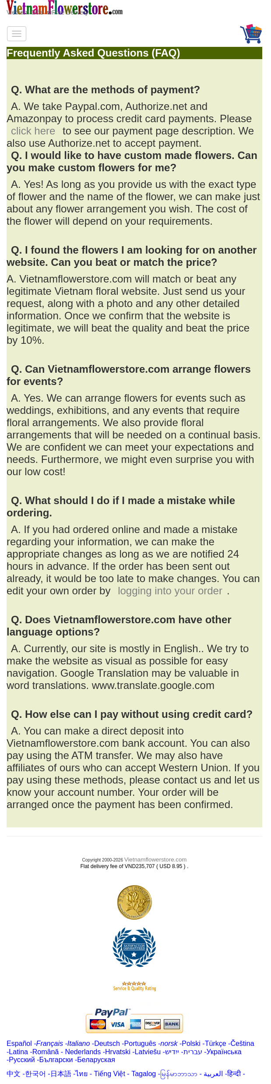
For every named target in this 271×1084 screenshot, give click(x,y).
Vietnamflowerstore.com (155, 859)
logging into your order (170, 591)
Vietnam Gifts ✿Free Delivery (47, 12)
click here (33, 131)
